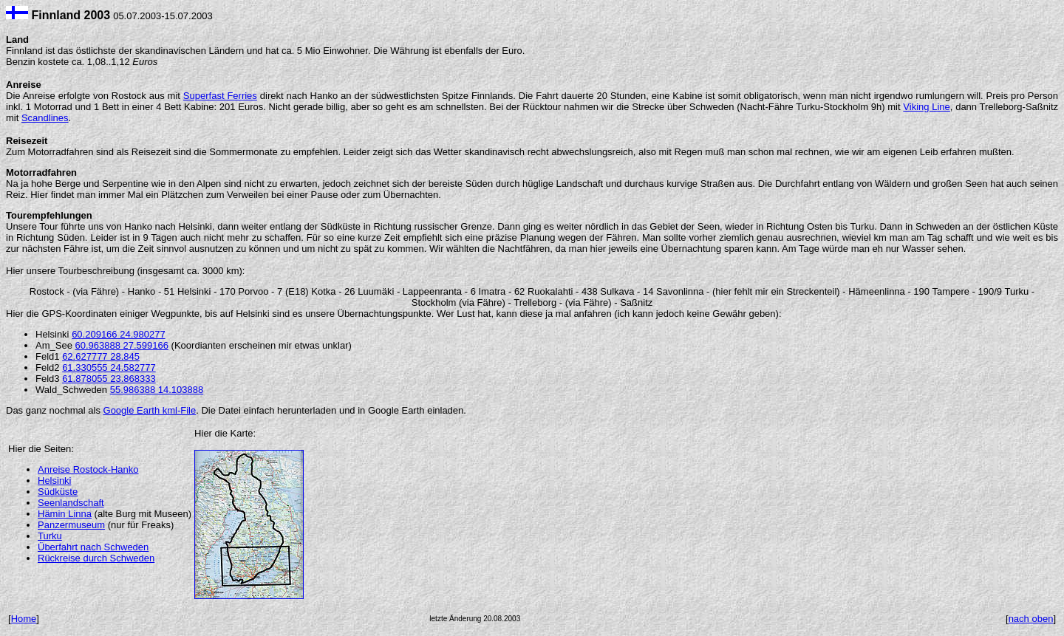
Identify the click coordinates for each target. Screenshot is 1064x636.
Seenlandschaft (71, 502)
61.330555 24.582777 (109, 367)
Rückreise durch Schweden (96, 558)
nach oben (1031, 618)
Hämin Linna (65, 513)
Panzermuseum (71, 524)
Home (24, 618)
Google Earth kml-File (150, 410)
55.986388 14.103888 (157, 389)
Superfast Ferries (220, 95)
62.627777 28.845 (101, 356)
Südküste (58, 491)
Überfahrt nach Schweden (93, 547)
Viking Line (926, 106)
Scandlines (45, 117)
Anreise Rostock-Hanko (88, 469)
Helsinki (55, 480)
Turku (50, 535)
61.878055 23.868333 (109, 378)
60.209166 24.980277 (119, 334)
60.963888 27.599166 (121, 345)
